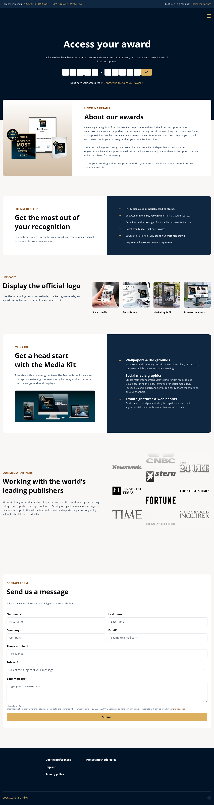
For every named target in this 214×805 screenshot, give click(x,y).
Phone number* (17, 646)
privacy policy (179, 708)
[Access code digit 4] (87, 72)
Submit (107, 717)
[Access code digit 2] (73, 72)
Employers (44, 3)
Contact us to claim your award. (124, 83)
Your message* (107, 689)
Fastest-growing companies (67, 3)
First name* (15, 614)
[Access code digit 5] (95, 72)
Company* (14, 630)
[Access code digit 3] (80, 72)
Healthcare (30, 3)
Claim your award (201, 4)
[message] (107, 692)
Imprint (51, 767)
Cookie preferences (58, 760)
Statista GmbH (15, 797)
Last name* (116, 614)
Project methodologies (101, 760)
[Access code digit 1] (65, 72)
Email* (112, 630)
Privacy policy (55, 774)
